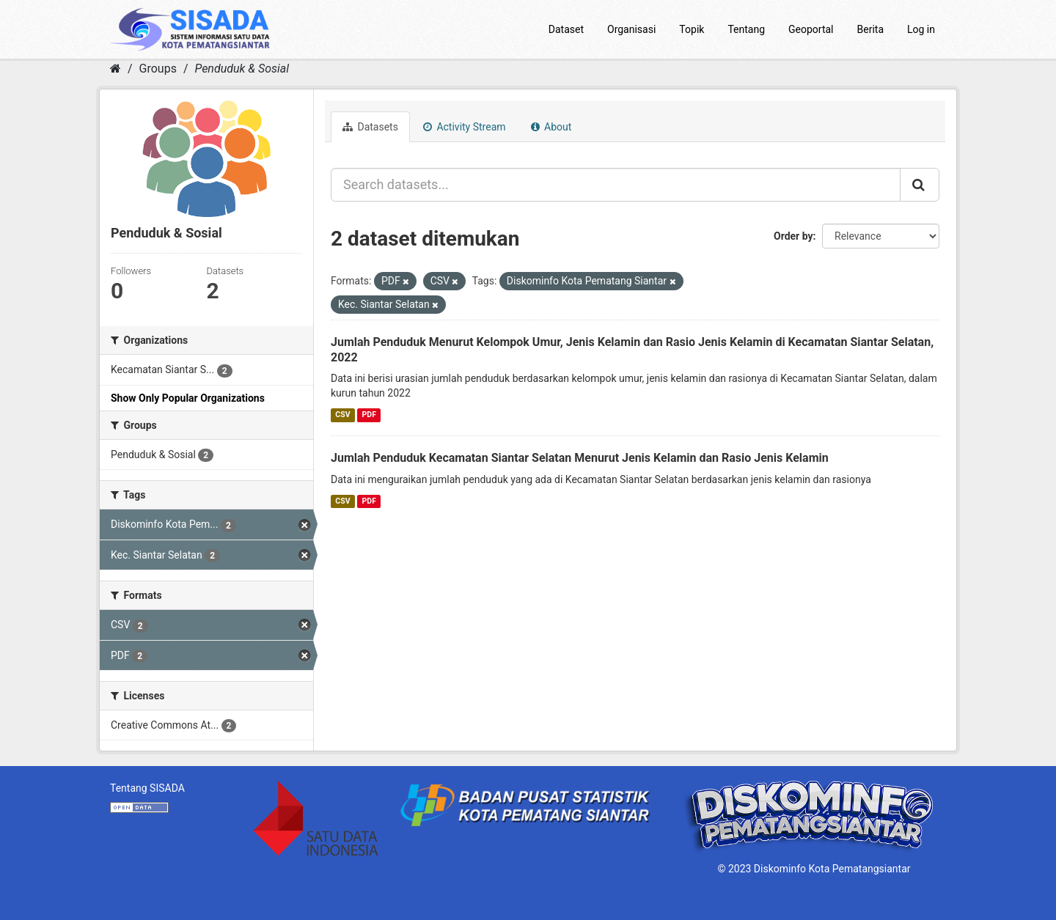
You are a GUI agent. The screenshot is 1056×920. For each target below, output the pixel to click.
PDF (369, 414)
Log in (921, 29)
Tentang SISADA (147, 788)
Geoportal (810, 29)
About (551, 127)
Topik (691, 29)
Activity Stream (464, 127)
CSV (342, 414)
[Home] (115, 69)
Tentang (746, 29)
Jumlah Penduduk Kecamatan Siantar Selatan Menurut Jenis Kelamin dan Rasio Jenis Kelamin (580, 458)
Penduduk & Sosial (241, 69)
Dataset (566, 29)
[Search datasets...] (616, 185)
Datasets (370, 127)
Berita (870, 29)
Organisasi (631, 29)
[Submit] (919, 185)
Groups (158, 69)
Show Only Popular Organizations (188, 398)
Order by (793, 236)
